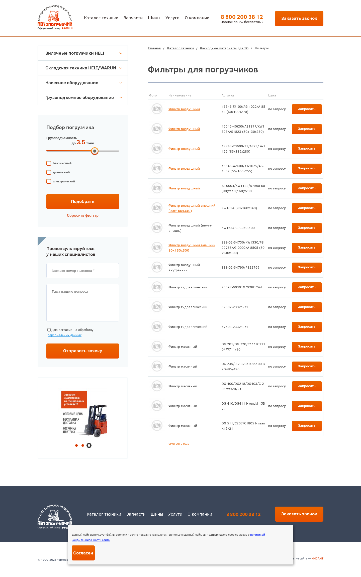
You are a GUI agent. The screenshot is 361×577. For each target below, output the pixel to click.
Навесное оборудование (83, 82)
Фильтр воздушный (184, 108)
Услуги (172, 17)
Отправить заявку (82, 351)
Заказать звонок (299, 18)
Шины (154, 17)
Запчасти (133, 17)
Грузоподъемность (61, 138)
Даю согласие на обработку (70, 332)
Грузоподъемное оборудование (83, 97)
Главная (154, 48)
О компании (197, 17)
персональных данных (64, 335)
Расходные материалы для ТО (224, 48)
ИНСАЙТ (317, 558)
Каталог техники (101, 17)
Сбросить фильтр (83, 215)
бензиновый (62, 163)
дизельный (61, 172)
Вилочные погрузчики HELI (83, 53)
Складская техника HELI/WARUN (83, 68)
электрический (64, 181)
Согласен (83, 553)
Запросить (307, 108)
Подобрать (83, 201)
